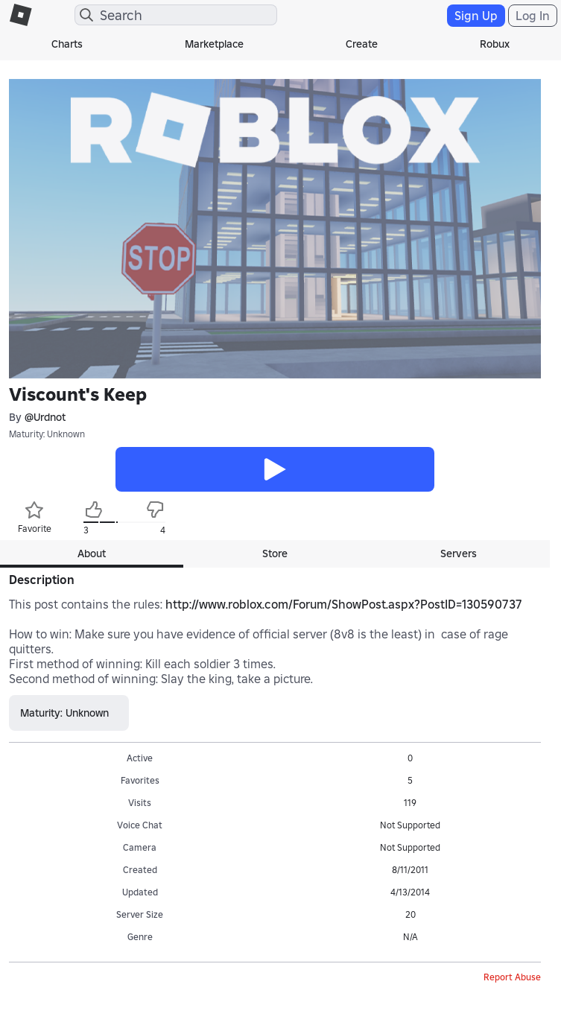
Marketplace (214, 44)
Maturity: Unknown (47, 434)
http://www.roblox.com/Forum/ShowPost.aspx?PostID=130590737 (343, 604)
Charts (67, 44)
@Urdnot (45, 417)
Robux (495, 44)
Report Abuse (512, 977)
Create (362, 44)
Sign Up (476, 15)
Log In (533, 15)
